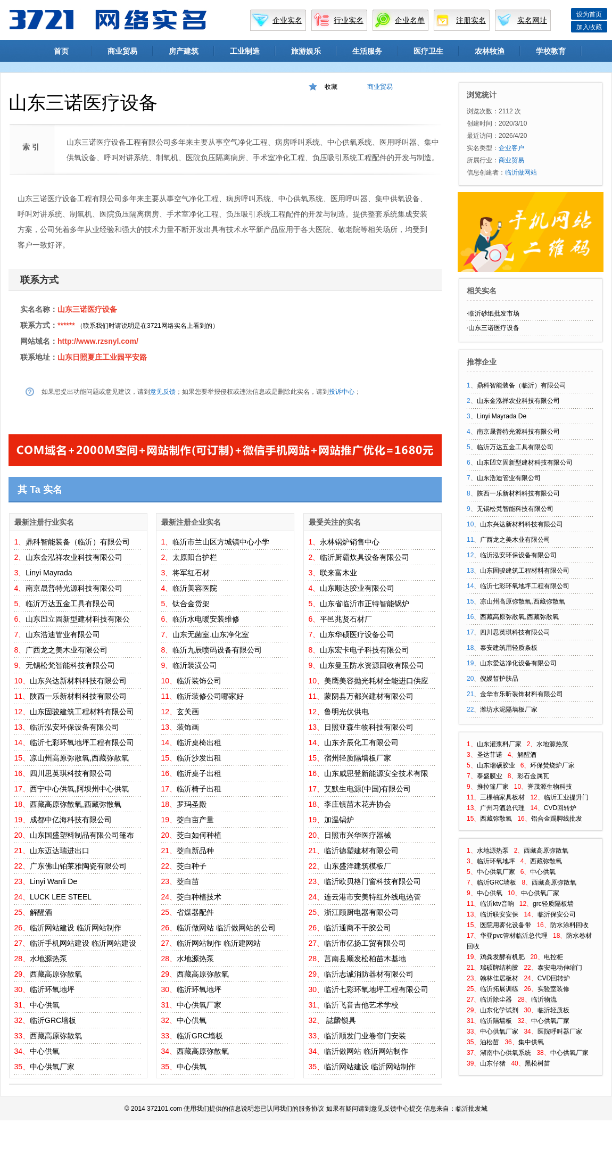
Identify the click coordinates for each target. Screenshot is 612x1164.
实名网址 (532, 20)
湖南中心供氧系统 (505, 1052)
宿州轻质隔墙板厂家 (357, 758)
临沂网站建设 (52, 927)
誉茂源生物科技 (549, 786)
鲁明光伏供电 (346, 711)
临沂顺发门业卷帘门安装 (365, 1035)
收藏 (331, 86)
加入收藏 (589, 27)
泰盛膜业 (489, 776)
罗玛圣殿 (191, 804)
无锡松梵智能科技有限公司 (70, 665)
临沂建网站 (242, 943)
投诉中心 (341, 391)
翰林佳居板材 (499, 978)
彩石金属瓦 (533, 776)
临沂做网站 (195, 927)
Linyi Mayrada (49, 572)
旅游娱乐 (306, 51)
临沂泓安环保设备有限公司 (74, 727)
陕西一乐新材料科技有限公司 (78, 696)
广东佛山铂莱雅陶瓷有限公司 (78, 866)
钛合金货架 (191, 603)
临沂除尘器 (496, 999)
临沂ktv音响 (497, 903)
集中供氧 (531, 1042)
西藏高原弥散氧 (56, 974)
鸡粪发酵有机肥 (502, 957)
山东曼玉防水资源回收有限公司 (372, 665)
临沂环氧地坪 (52, 989)
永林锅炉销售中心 (349, 542)
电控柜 (553, 957)
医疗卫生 (428, 51)
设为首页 (589, 14)
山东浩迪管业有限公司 (63, 634)
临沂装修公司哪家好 (210, 696)
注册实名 (471, 20)
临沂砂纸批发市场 (493, 313)
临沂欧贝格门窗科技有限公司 (372, 881)
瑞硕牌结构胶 (499, 967)
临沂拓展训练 (499, 989)
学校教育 (551, 51)
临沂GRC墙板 (53, 1020)
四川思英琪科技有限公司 (71, 773)
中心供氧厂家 (52, 1066)
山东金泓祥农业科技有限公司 (74, 557)
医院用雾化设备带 (505, 925)
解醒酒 (41, 912)
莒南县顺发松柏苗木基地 (365, 958)
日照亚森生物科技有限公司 (368, 727)
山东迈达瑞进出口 (59, 850)
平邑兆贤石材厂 (346, 619)
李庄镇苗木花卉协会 (357, 804)
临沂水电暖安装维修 (205, 619)
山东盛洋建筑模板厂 (357, 866)
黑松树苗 (537, 1063)
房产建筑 (184, 51)
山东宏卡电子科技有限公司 (364, 650)
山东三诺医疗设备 (87, 309)
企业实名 (287, 20)
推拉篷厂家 (493, 786)
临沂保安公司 (556, 914)
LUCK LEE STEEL (61, 897)
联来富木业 (338, 572)
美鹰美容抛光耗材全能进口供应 (376, 680)
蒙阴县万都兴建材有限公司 (368, 696)
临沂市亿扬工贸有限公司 (365, 943)
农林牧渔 (490, 51)
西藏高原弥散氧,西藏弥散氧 (75, 804)
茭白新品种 (195, 850)
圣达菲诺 (489, 754)
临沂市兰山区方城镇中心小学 (220, 542)
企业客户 (511, 148)
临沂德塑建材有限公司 (361, 850)
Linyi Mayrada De (501, 416)
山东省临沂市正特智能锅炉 (364, 603)
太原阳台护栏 (194, 557)
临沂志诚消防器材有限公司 (368, 974)
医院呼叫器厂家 (559, 1031)
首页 (61, 51)
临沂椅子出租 (199, 789)
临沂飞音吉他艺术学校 (361, 1005)
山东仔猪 (493, 1063)
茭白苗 (188, 881)
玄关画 (188, 711)
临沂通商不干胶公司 (357, 927)
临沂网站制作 (99, 927)
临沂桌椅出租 (199, 742)
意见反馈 (163, 391)
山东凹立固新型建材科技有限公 (78, 619)
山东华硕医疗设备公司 (357, 634)
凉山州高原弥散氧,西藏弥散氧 (79, 758)
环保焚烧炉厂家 (552, 765)
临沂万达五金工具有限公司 (70, 603)
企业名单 (410, 20)
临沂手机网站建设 (59, 943)
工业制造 (245, 51)
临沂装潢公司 (194, 665)
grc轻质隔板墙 (553, 903)
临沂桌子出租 (199, 773)
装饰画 (188, 727)
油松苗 (489, 1042)
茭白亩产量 (195, 819)
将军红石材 (191, 572)
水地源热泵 (48, 958)
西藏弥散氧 (496, 818)
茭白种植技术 (199, 897)
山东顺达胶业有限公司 (357, 588)
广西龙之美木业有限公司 (66, 650)
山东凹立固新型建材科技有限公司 (525, 462)
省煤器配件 (195, 912)
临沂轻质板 (553, 1010)
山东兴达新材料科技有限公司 (78, 680)
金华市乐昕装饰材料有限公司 (521, 694)
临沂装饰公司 (199, 680)
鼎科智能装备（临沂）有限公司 (78, 542)
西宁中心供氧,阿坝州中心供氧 (79, 789)
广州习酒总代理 (502, 808)
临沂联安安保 (499, 914)
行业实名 (348, 20)
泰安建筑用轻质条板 (508, 647)
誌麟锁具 (340, 1020)
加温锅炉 (339, 819)
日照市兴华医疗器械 (357, 835)
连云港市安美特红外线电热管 (372, 897)
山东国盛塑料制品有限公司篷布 (82, 835)
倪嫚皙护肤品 (499, 678)
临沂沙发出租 (199, 758)
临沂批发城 (471, 1108)
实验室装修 (553, 989)
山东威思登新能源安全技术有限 (376, 773)
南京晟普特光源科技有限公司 (74, 588)
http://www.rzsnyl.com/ (97, 341)
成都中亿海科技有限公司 (71, 819)
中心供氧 (45, 1005)
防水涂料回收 (569, 925)
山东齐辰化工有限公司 (361, 742)
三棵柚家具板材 (502, 797)
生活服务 (367, 51)
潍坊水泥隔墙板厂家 (508, 709)
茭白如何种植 (199, 835)
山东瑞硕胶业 (496, 765)
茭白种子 (191, 866)
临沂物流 (544, 999)
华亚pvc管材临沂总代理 (514, 935)
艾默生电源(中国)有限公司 (367, 789)
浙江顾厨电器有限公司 (361, 912)
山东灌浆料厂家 (499, 744)
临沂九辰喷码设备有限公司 (217, 650)
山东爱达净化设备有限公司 (518, 663)
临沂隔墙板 (496, 1021)
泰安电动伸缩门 (559, 967)
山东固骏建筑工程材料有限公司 (82, 711)
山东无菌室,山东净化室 (210, 634)
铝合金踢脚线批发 (556, 818)
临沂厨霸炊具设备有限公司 (364, 557)
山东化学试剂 (499, 1010)
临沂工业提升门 (566, 797)
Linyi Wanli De (53, 881)
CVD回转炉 (560, 808)
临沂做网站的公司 (246, 927)
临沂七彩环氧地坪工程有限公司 (82, 742)
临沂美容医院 (194, 588)
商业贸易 (122, 51)
